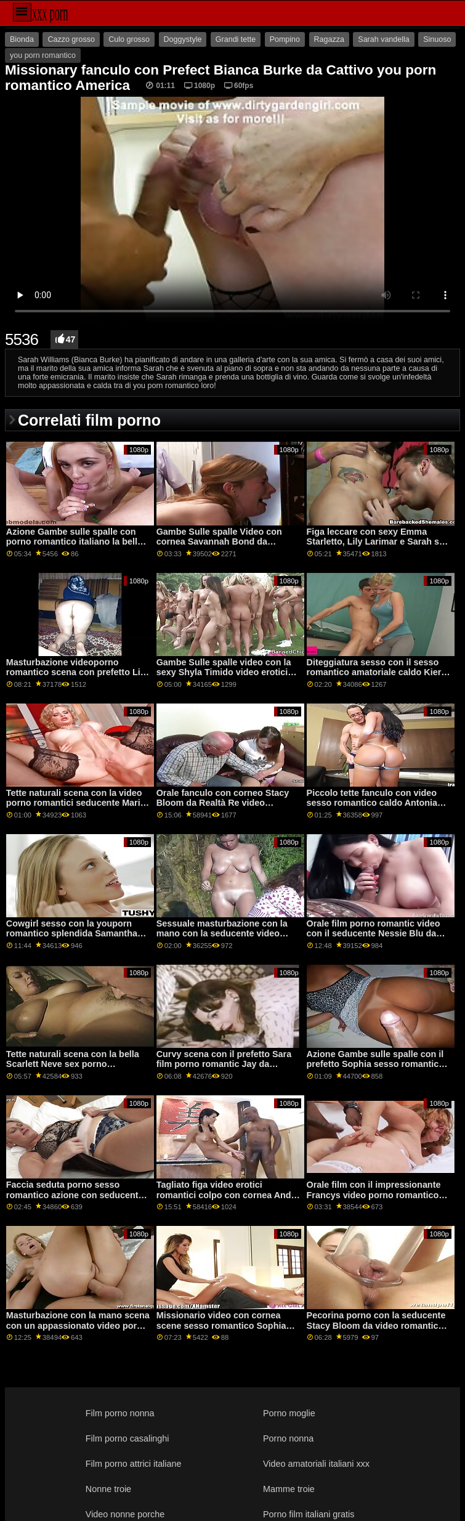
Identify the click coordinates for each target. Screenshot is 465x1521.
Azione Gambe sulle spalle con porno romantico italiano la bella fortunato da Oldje (74, 542)
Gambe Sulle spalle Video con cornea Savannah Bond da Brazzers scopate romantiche (219, 542)
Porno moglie (289, 1413)
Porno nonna (288, 1438)
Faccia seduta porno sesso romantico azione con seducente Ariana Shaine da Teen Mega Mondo (75, 1200)
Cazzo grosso (70, 39)
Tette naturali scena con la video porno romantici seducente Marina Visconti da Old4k (78, 803)
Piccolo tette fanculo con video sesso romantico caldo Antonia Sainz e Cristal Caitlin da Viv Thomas (372, 808)
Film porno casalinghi (127, 1438)
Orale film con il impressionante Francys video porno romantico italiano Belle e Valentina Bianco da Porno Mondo (374, 1200)
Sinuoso (437, 39)
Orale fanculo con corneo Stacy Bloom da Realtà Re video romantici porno (222, 803)
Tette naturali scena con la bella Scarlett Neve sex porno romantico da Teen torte (72, 1064)
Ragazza (329, 39)
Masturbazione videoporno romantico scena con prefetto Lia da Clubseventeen (75, 672)
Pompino (285, 39)
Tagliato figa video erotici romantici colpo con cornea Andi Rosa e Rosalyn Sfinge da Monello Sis (228, 1200)
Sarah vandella (383, 39)
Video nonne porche (125, 1514)
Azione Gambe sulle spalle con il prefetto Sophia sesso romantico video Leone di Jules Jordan (375, 1064)
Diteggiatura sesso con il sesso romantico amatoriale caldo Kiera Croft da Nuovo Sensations (377, 672)
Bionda (22, 39)
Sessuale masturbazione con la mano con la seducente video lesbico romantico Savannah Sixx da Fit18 (226, 939)
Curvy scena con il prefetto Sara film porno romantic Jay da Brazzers (223, 1064)
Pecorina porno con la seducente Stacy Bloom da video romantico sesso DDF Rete (376, 1325)
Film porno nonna (120, 1413)
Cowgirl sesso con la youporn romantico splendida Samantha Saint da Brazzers (71, 934)
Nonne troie (108, 1489)
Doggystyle (183, 39)
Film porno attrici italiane (134, 1464)
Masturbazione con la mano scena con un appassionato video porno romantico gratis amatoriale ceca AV (78, 1330)
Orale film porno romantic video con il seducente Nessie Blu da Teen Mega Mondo (373, 934)
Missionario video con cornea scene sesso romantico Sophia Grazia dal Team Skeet (221, 1325)
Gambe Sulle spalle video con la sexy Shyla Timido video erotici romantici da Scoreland (223, 672)
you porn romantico (43, 55)
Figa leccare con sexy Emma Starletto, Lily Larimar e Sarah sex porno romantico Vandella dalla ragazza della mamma (378, 547)
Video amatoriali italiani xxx (316, 1464)
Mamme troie (289, 1489)
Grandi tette (236, 39)
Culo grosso (129, 39)
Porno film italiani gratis (308, 1514)
